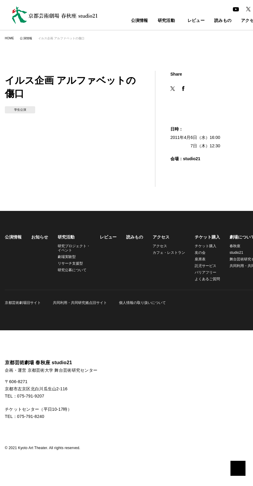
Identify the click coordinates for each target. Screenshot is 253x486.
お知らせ (39, 237)
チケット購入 (203, 237)
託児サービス (202, 265)
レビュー (186, 20)
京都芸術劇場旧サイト (23, 302)
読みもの (213, 20)
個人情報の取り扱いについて (140, 302)
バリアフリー (202, 272)
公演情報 (126, 20)
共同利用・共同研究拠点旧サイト (79, 302)
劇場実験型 (67, 256)
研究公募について (72, 269)
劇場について (238, 237)
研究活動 (153, 20)
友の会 (196, 252)
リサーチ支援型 (70, 263)
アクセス (159, 237)
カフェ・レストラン (166, 252)
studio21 (233, 252)
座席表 (196, 259)
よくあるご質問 (203, 278)
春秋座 (231, 245)
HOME (9, 38)
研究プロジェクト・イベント (73, 248)
